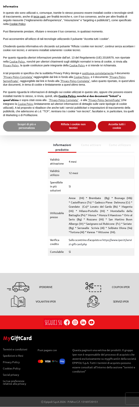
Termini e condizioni (15, 349)
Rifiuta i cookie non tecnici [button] (73, 126)
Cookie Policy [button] (17, 24)
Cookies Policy (11, 368)
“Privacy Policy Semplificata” (104, 100)
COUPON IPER (121, 287)
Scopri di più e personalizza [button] (26, 126)
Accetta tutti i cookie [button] (116, 126)
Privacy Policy (11, 362)
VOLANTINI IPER (46, 301)
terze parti (39, 16)
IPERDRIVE (46, 287)
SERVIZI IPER (121, 301)
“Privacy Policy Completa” (18, 77)
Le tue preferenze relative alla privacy (14, 382)
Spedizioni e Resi (13, 355)
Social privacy (11, 374)
